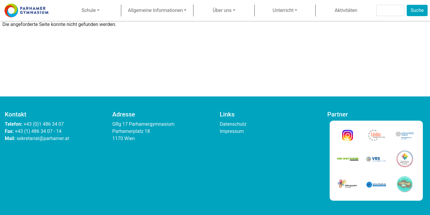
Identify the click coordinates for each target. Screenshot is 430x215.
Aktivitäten (345, 10)
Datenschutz (233, 124)
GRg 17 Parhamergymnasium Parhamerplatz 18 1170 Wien (144, 131)
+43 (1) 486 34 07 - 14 (38, 131)
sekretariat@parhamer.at (43, 138)
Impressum (232, 131)
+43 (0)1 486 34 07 (44, 124)
